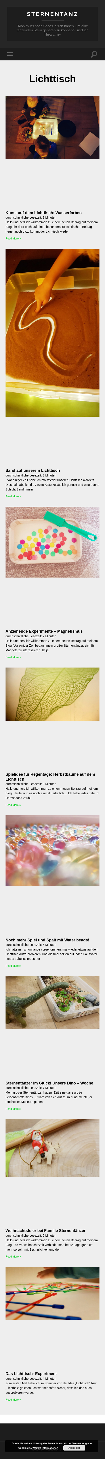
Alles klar (74, 1447)
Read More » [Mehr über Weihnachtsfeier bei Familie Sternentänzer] (13, 1256)
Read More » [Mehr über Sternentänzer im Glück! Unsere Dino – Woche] (13, 1108)
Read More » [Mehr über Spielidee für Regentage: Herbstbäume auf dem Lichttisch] (13, 805)
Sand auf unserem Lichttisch (33, 470)
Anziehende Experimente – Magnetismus (44, 631)
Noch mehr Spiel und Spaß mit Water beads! (47, 940)
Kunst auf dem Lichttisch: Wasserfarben (44, 213)
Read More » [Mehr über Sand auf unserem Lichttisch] (13, 496)
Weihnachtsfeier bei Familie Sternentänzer (46, 1230)
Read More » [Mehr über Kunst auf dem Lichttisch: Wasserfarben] (13, 238)
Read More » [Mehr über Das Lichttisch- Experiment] (13, 1399)
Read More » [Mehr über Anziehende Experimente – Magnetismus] (13, 657)
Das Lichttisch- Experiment (31, 1373)
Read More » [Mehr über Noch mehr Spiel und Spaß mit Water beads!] (13, 965)
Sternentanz (52, 13)
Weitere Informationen (45, 1448)
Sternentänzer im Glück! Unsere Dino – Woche (49, 1083)
